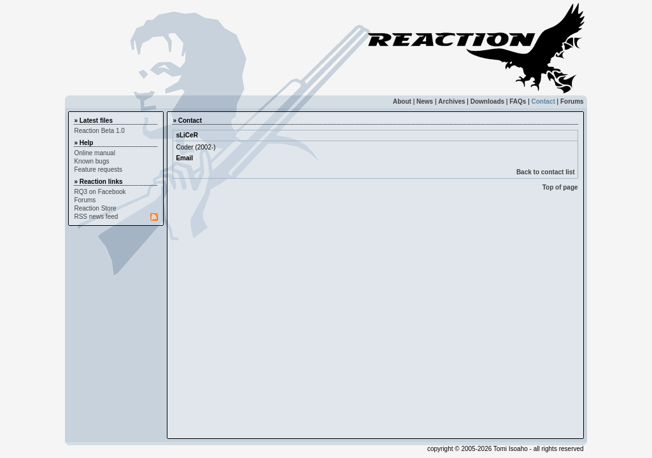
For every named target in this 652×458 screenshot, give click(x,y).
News (424, 101)
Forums (572, 101)
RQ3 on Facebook (99, 191)
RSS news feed (96, 216)
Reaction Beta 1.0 (99, 130)
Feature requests (98, 169)
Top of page (560, 187)
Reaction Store (95, 208)
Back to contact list (545, 172)
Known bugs (91, 161)
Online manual (94, 152)
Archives (451, 101)
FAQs (517, 101)
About (402, 101)
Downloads (487, 101)
